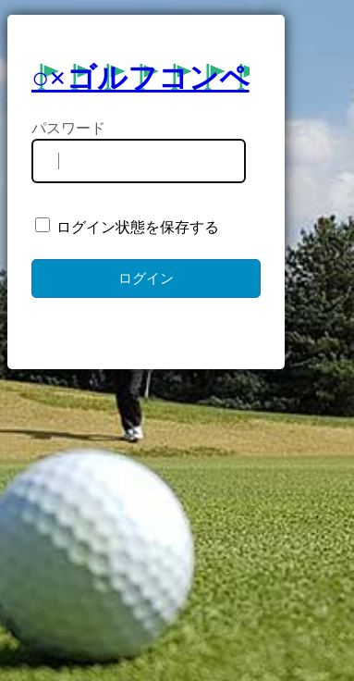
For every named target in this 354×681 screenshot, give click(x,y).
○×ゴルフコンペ (140, 77)
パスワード (68, 128)
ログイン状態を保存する (127, 226)
